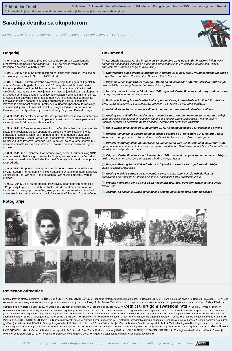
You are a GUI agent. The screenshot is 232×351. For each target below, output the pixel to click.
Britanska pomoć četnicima (198, 316)
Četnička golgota (12, 326)
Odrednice (143, 6)
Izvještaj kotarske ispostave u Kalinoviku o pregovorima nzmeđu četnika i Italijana (159, 109)
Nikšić (85, 316)
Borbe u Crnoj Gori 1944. (32, 319)
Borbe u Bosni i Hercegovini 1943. (67, 298)
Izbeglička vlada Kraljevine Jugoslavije (54, 310)
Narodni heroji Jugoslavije (98, 320)
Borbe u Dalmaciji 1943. (70, 302)
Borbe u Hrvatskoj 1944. (205, 306)
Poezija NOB (180, 6)
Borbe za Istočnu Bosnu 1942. (73, 333)
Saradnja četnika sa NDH (39, 326)
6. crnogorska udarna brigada (150, 316)
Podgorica (154, 326)
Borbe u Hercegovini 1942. (57, 330)
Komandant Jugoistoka (102, 326)
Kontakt (222, 6)
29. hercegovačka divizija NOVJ (185, 313)
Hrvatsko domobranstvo (16, 310)
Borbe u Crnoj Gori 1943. (138, 313)
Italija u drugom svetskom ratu (148, 330)
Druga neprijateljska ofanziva (54, 313)
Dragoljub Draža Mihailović (105, 302)
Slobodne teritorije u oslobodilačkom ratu (116, 299)
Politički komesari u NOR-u (116, 316)
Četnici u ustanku (170, 310)
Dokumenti (96, 6)
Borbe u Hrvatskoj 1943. (206, 299)
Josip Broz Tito (83, 330)
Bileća (220, 316)
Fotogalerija (161, 6)
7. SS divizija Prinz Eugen (71, 326)
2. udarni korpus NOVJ (196, 310)
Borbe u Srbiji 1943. (67, 316)
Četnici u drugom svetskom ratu (156, 306)
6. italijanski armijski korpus (180, 320)
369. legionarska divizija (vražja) (191, 330)
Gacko (35, 330)
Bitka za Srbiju (150, 299)
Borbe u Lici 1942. (79, 323)
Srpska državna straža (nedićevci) (22, 299)
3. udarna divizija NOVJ (107, 313)
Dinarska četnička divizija (176, 299)
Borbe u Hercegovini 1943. (189, 326)
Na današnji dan (202, 6)
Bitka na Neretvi (82, 313)
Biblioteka (78, 6)
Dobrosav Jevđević (141, 333)
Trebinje (175, 316)
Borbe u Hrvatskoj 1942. (109, 330)
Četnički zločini (11, 306)
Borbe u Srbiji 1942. (34, 306)
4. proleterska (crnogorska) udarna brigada (134, 310)
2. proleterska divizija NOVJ (105, 306)
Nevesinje (47, 333)
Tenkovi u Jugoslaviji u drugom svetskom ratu (194, 323)
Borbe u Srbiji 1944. (208, 302)
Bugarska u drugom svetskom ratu (68, 306)
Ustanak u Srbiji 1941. (26, 333)
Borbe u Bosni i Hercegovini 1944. (147, 323)
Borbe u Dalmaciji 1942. (131, 326)
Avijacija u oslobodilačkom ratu (110, 333)
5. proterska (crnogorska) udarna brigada (139, 320)
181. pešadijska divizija (179, 302)
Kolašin (159, 313)
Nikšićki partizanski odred (66, 320)
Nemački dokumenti (119, 6)
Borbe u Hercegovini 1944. (38, 316)
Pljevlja (7, 320)
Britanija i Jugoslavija (54, 323)
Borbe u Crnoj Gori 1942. (93, 310)
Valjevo (167, 326)
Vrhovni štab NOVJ (28, 323)
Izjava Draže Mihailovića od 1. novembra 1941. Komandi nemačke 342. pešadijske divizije (164, 127)
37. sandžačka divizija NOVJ (109, 323)
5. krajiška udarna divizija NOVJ (145, 302)
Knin (95, 316)
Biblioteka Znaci (20, 7)
